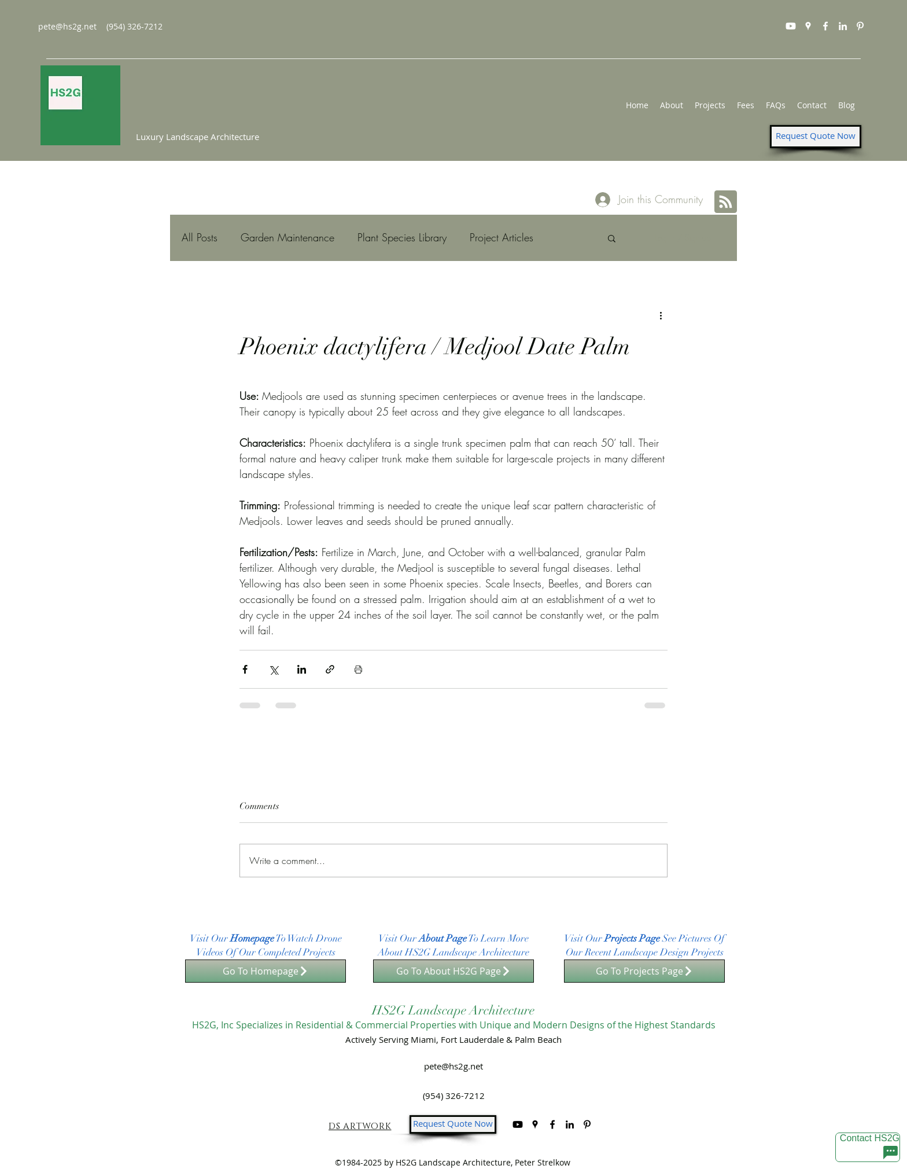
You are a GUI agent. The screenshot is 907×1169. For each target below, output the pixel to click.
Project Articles (501, 237)
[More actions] (661, 315)
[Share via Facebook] (244, 669)
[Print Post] (358, 669)
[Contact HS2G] (867, 1147)
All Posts (199, 237)
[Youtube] (791, 26)
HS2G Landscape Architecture (453, 1010)
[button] (611, 237)
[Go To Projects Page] (644, 971)
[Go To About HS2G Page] (453, 971)
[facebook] (825, 26)
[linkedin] (843, 26)
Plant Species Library (402, 237)
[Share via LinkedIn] (301, 669)
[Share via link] (330, 669)
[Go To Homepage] (265, 971)
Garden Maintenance (287, 237)
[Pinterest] (860, 26)
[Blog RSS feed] (725, 202)
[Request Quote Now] (815, 136)
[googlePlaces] (808, 26)
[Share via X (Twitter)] (273, 669)
